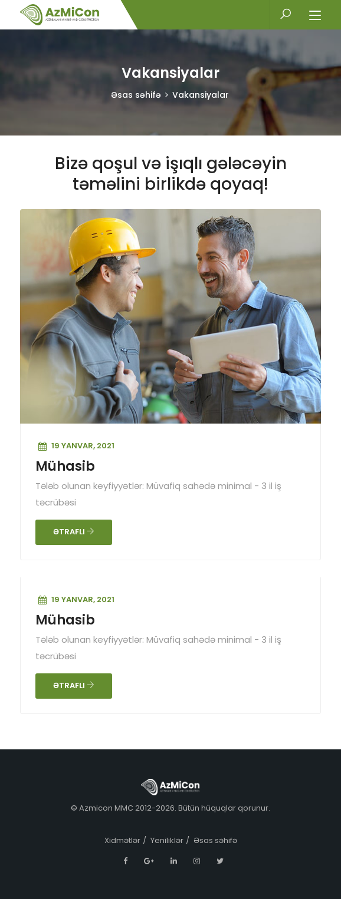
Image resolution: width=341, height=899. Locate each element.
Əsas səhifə (136, 95)
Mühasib (65, 466)
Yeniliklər (166, 840)
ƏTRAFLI (73, 531)
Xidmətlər (122, 840)
